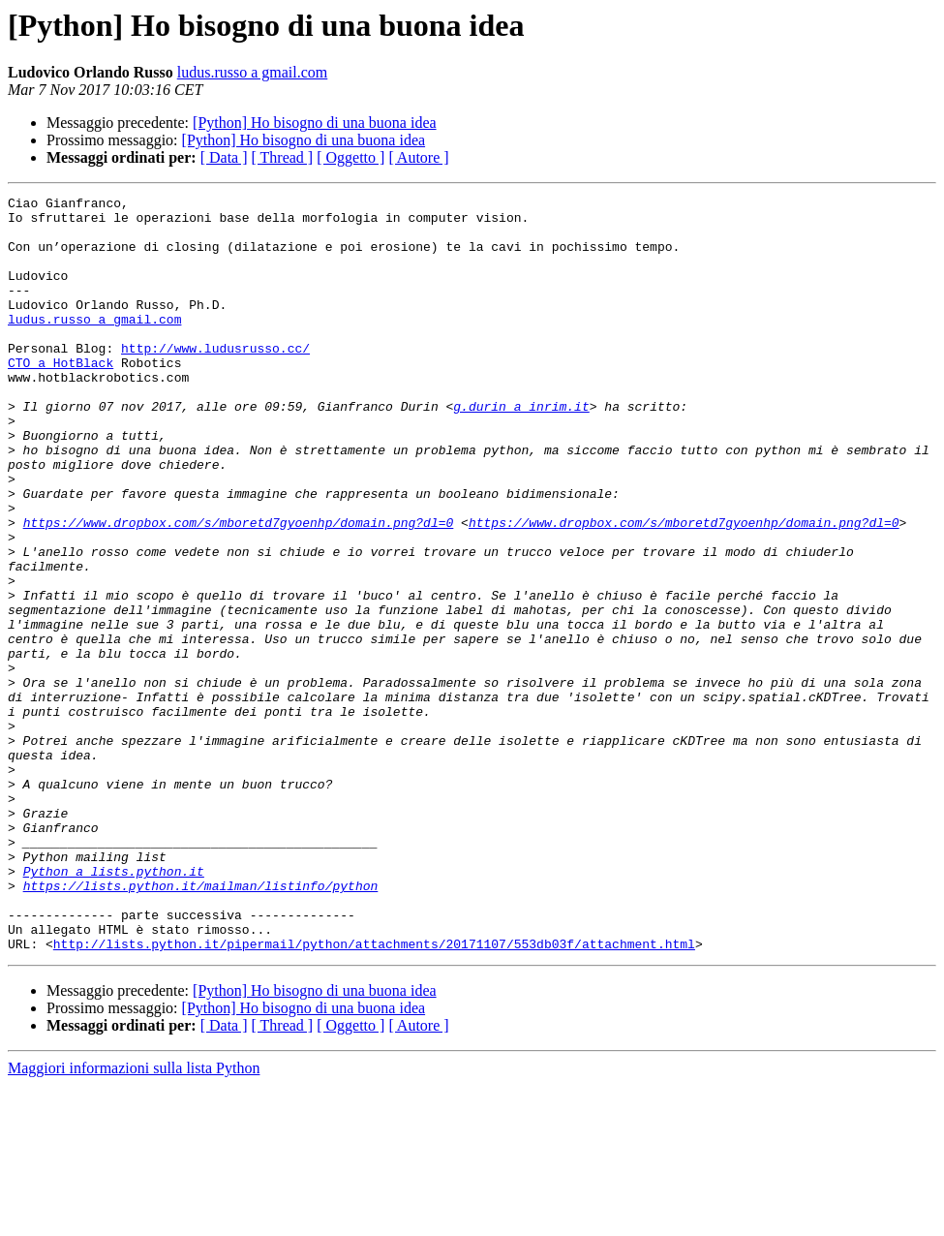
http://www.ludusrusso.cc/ (215, 379)
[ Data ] (224, 157)
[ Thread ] (283, 157)
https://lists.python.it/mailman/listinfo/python (201, 1025)
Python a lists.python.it (113, 1007)
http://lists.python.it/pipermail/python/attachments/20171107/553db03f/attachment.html (374, 1094)
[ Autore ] (418, 157)
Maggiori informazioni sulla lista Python (133, 1219)
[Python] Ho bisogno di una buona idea (315, 122)
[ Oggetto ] (350, 157)
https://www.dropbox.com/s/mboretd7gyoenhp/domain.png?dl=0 (238, 589)
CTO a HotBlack (60, 397)
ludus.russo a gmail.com (252, 72)
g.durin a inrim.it (521, 449)
